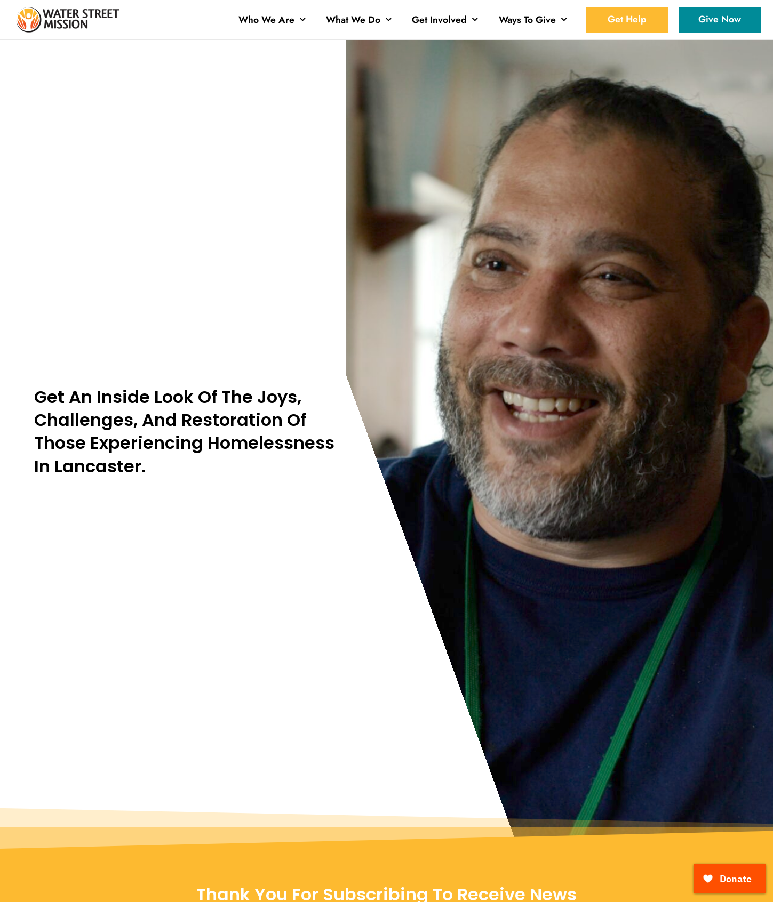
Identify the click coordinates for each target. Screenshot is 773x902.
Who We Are (272, 19)
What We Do (359, 19)
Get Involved (445, 19)
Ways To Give (533, 19)
